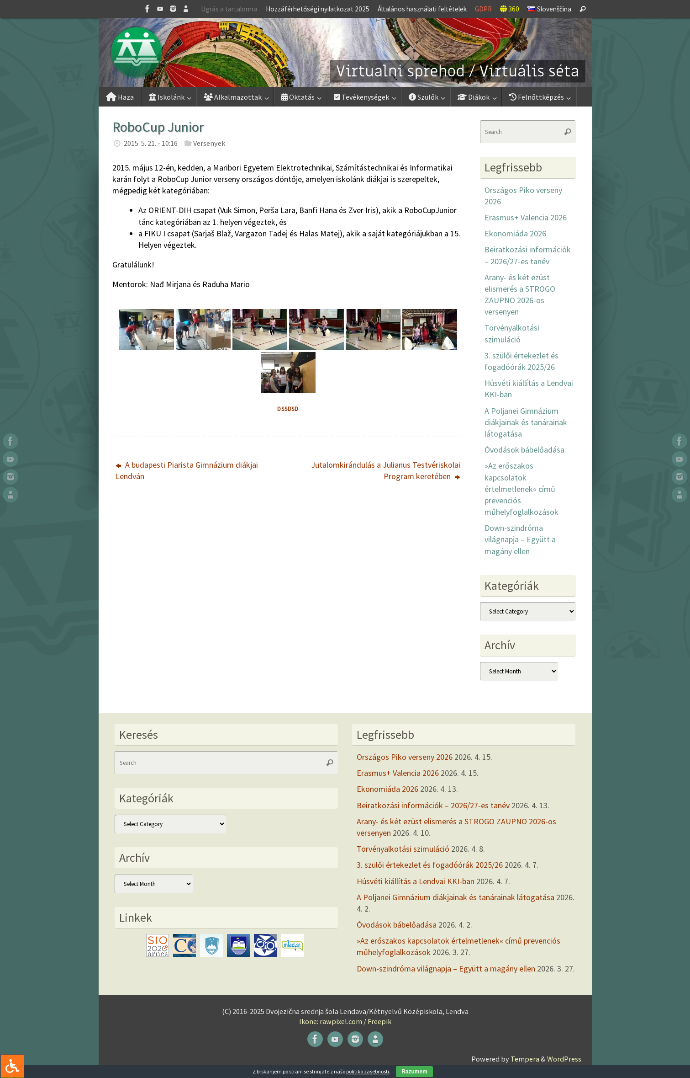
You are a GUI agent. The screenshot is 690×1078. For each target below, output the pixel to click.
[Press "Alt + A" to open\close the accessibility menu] (12, 1066)
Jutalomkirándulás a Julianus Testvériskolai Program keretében (385, 470)
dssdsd (288, 409)
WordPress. (565, 1058)
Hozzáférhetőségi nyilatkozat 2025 (317, 9)
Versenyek (209, 143)
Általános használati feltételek (422, 9)
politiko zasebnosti (367, 1071)
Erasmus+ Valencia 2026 (526, 217)
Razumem (414, 1071)
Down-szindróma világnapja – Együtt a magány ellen (520, 539)
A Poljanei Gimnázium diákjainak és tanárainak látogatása (526, 422)
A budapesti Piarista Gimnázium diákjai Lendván (187, 470)
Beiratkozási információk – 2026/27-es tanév (433, 805)
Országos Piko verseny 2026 (405, 757)
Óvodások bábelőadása (524, 449)
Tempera (525, 1058)
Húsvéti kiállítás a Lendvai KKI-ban (415, 881)
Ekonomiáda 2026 (515, 233)
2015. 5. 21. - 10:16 (151, 143)
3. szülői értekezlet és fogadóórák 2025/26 (430, 864)
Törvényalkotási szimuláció (403, 848)
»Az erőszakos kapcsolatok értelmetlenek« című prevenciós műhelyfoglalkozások (521, 488)
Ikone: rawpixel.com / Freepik (345, 1021)
